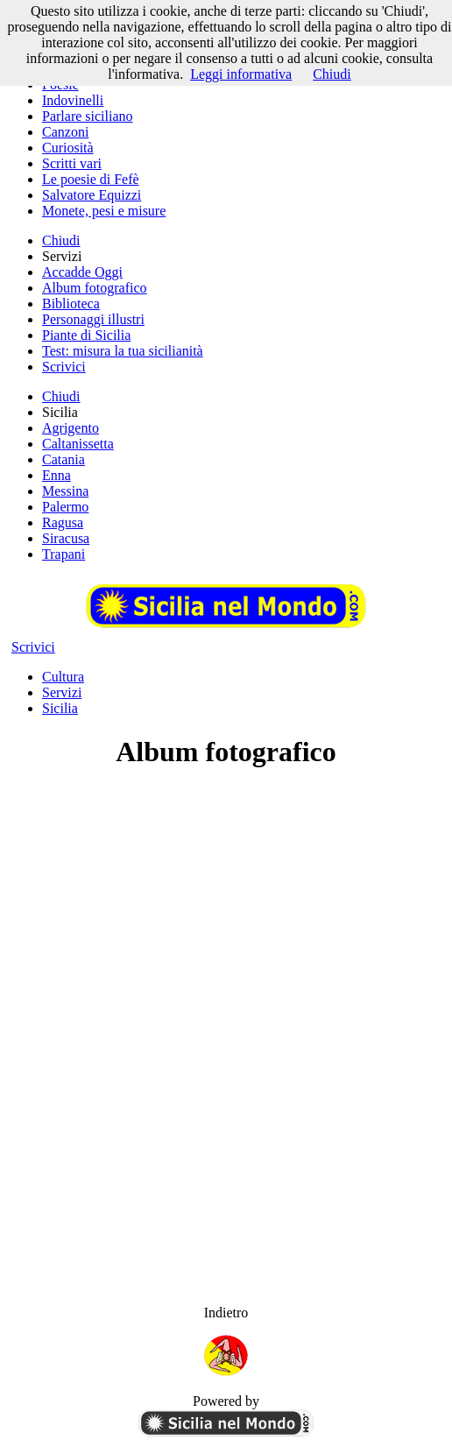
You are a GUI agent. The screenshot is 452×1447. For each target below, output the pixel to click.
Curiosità (68, 147)
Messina (65, 491)
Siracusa (65, 538)
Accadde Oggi (82, 272)
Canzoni (65, 131)
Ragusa (62, 522)
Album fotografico (94, 287)
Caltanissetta (78, 443)
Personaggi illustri (93, 319)
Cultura (63, 676)
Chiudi (61, 240)
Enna (56, 475)
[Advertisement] (226, 909)
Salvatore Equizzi (91, 194)
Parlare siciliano (87, 116)
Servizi (61, 692)
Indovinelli (72, 100)
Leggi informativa (241, 74)
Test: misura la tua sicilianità (122, 350)
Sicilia (60, 708)
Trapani (63, 554)
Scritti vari (72, 163)
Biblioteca (71, 303)
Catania (63, 459)
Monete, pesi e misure (104, 210)
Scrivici (64, 366)
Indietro (226, 1312)
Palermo (65, 506)
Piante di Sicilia (86, 335)
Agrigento (70, 427)
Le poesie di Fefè (90, 179)
